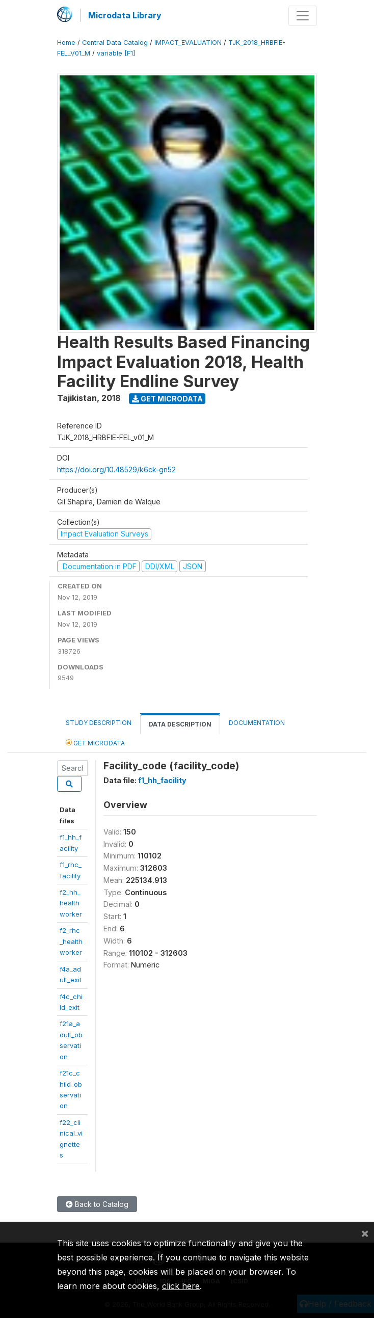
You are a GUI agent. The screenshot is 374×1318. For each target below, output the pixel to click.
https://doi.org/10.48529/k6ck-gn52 (116, 469)
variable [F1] (116, 53)
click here (181, 1286)
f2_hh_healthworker (71, 903)
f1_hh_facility (162, 780)
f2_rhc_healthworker (71, 941)
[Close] (365, 1233)
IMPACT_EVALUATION (188, 42)
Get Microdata (167, 398)
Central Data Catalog (115, 42)
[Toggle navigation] (302, 16)
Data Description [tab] (180, 724)
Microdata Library (125, 15)
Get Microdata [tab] (95, 742)
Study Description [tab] (98, 723)
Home (66, 42)
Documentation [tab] (257, 723)
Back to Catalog (97, 1204)
